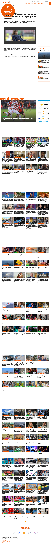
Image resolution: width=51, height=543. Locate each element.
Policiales (38, 3)
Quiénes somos (4, 540)
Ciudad (32, 3)
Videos (47, 3)
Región (35, 3)
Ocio (44, 3)
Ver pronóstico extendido (44, 121)
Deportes (41, 3)
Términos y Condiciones (6, 541)
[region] (25, 8)
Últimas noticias (27, 3)
